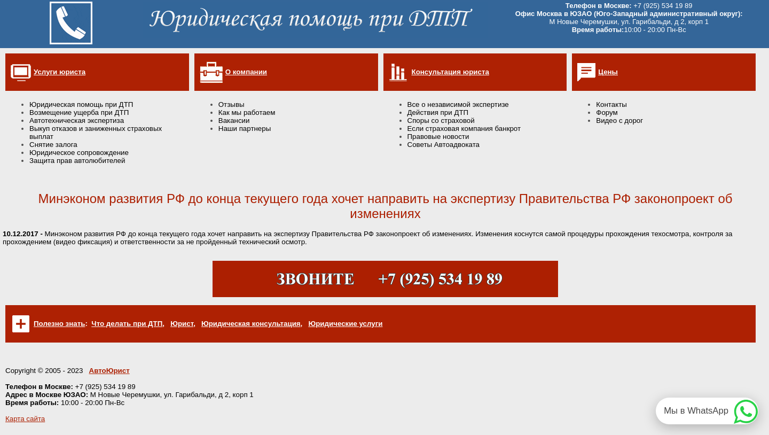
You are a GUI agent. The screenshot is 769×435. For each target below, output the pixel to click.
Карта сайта (25, 419)
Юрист (181, 324)
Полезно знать (59, 324)
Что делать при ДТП (126, 324)
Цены (608, 72)
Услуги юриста (59, 72)
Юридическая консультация (251, 324)
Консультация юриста (450, 72)
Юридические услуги (345, 324)
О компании (246, 72)
